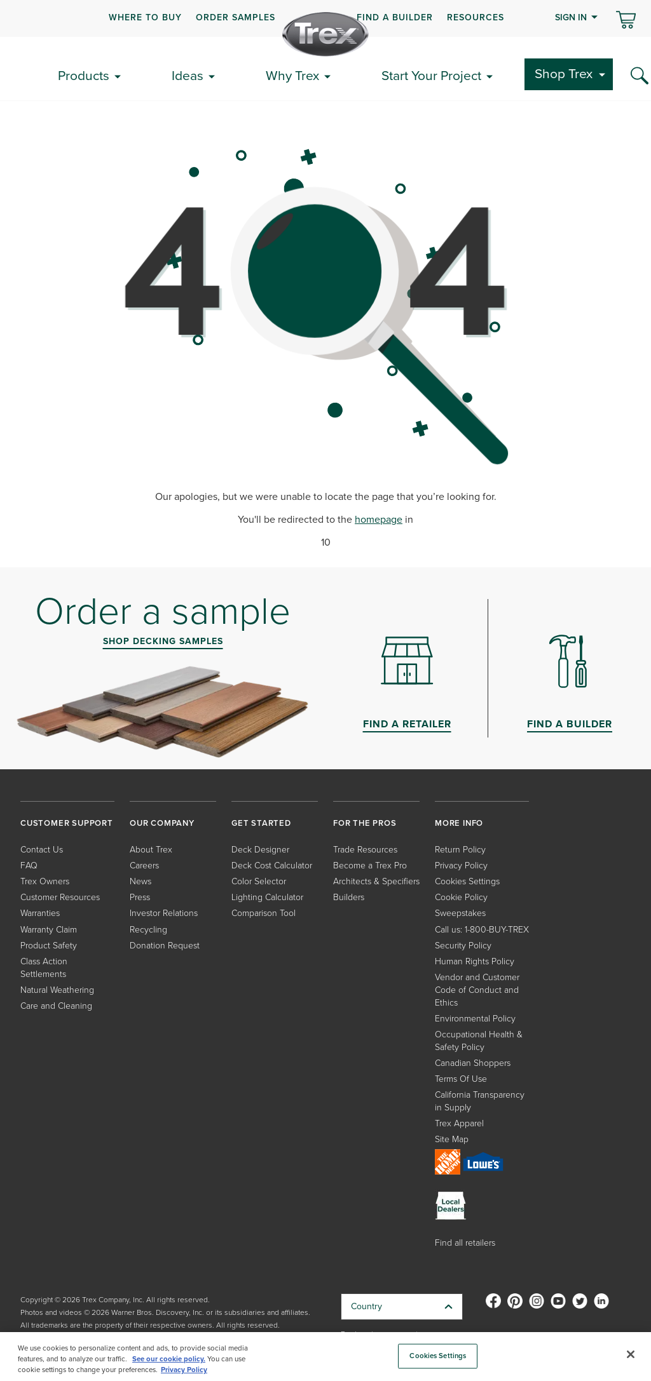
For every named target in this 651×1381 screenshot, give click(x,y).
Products (83, 75)
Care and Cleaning (56, 1006)
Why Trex (292, 75)
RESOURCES (475, 17)
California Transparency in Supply (479, 1101)
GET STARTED (261, 823)
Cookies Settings (467, 881)
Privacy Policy (461, 865)
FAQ (29, 865)
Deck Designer (260, 849)
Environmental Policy (475, 1018)
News (140, 881)
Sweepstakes (460, 913)
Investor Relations (164, 913)
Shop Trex (564, 73)
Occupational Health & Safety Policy (479, 1041)
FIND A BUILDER (395, 17)
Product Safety (48, 945)
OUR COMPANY (162, 823)
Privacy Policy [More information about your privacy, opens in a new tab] (184, 1369)
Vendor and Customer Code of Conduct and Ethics (477, 990)
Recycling (148, 929)
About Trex (151, 849)
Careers (144, 865)
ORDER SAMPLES (235, 17)
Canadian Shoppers (473, 1063)
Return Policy (460, 849)
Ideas (187, 75)
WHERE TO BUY (145, 17)
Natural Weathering (57, 990)
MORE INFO (459, 823)
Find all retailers (465, 1243)
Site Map (452, 1139)
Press (140, 897)
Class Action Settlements (43, 968)
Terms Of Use (461, 1079)
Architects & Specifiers (376, 881)
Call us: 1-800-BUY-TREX (482, 929)
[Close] (631, 1354)
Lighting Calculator (267, 897)
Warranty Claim (48, 929)
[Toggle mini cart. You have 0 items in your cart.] (626, 21)
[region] (325, 1356)
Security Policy (463, 945)
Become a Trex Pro (370, 865)
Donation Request (165, 945)
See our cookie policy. (168, 1359)
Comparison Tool (263, 913)
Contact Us (41, 849)
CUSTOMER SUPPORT (66, 823)
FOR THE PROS (365, 823)
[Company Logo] (325, 34)
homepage (378, 519)
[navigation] (325, 18)
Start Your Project (431, 75)
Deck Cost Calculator (271, 865)
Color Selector (258, 881)
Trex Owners (44, 881)
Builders (348, 897)
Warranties (40, 913)
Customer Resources (60, 897)
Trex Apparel (459, 1123)
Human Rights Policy (474, 961)
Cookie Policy (461, 897)
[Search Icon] (639, 76)
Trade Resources (365, 849)
